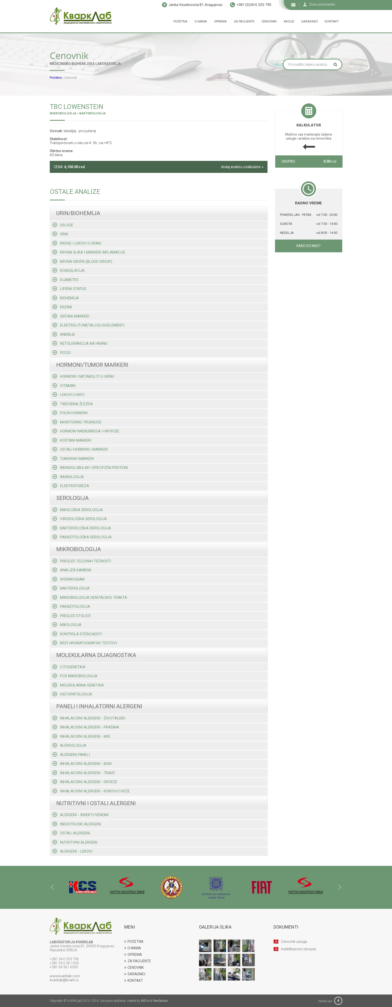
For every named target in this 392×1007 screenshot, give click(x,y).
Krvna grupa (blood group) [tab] (82, 261)
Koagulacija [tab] (68, 270)
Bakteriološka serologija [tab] (81, 528)
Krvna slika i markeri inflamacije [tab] (88, 252)
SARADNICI (134, 974)
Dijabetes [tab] (65, 279)
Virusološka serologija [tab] (79, 518)
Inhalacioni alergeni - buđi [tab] (82, 763)
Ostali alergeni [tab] (71, 833)
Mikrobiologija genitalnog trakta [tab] (89, 597)
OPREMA (133, 955)
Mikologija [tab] (66, 624)
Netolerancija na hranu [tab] (80, 343)
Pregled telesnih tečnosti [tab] (81, 561)
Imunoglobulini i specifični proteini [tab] (90, 467)
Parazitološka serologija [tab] (82, 537)
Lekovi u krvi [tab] (68, 394)
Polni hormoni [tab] (70, 412)
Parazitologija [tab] (71, 606)
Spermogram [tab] (68, 579)
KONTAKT (133, 981)
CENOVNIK (134, 968)
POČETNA (134, 942)
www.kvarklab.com (65, 976)
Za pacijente (244, 21)
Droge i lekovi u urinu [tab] (76, 243)
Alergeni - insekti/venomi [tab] (80, 814)
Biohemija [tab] (65, 298)
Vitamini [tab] (64, 385)
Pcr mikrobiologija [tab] (74, 675)
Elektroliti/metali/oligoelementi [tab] (88, 325)
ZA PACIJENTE (137, 961)
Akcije (289, 21)
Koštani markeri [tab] (71, 440)
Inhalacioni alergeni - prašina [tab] (85, 727)
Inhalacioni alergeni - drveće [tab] (84, 781)
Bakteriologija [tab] (71, 588)
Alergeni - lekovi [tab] (72, 851)
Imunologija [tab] (68, 476)
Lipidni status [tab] (69, 288)
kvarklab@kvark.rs (64, 980)
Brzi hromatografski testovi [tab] (84, 643)
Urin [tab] (60, 234)
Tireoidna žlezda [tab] (72, 403)
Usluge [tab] (62, 225)
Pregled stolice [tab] (71, 615)
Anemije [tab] (63, 334)
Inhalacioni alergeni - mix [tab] (81, 736)
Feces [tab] (61, 352)
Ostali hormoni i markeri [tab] (80, 449)
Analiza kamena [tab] (71, 570)
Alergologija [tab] (69, 745)
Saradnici (309, 21)
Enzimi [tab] (62, 307)
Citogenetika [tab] (68, 667)
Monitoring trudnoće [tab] (77, 422)
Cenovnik (269, 21)
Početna (181, 21)
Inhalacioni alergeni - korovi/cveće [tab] (91, 791)
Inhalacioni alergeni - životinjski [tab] (88, 718)
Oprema (220, 21)
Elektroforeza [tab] (70, 485)
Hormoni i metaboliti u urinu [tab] (83, 376)
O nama (200, 21)
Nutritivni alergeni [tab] (74, 842)
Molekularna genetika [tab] (78, 685)
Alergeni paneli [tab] (71, 754)
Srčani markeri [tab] (70, 316)
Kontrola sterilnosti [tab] (77, 634)
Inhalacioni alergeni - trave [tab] (83, 772)
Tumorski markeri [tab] (73, 458)
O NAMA (132, 948)
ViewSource (160, 1001)
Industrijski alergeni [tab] (76, 824)
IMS (143, 1001)
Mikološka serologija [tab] (77, 509)
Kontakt (332, 21)
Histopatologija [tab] (72, 694)
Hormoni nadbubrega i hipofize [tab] (85, 431)
